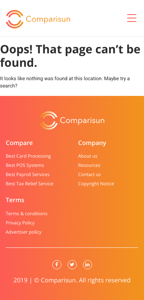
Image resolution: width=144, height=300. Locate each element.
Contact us (89, 174)
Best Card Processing (28, 156)
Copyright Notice (96, 184)
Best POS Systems (25, 165)
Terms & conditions (26, 214)
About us (88, 156)
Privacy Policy (20, 223)
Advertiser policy (23, 232)
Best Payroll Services (28, 174)
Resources (89, 165)
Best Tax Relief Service (29, 184)
